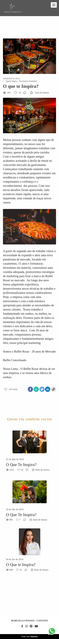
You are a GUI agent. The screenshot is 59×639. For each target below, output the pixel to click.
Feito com (29, 636)
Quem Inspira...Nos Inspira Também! (21, 81)
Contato (42, 620)
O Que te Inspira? (20, 564)
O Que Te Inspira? (21, 464)
